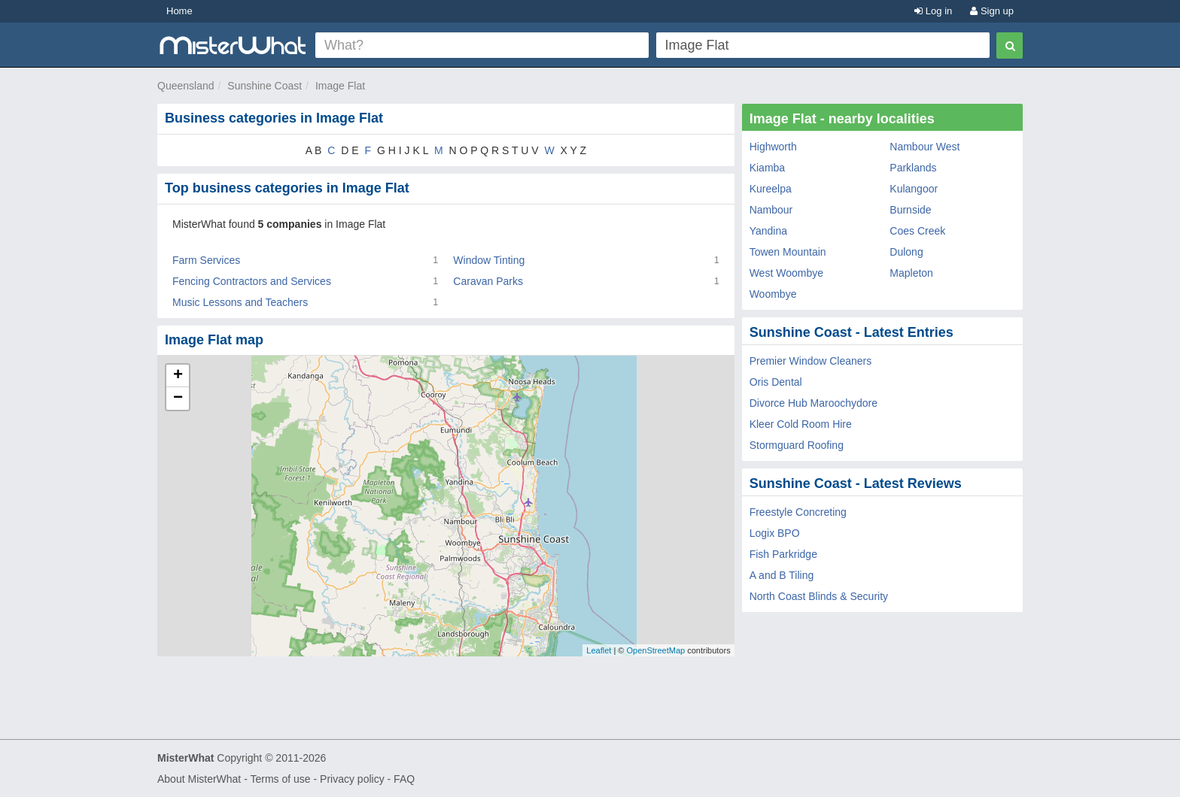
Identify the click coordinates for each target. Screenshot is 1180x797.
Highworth (773, 147)
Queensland (185, 86)
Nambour (771, 210)
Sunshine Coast (264, 86)
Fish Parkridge (783, 554)
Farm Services (206, 260)
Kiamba (767, 168)
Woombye (773, 294)
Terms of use (280, 779)
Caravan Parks (488, 281)
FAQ (404, 779)
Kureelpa (771, 189)
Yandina (768, 231)
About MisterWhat (199, 779)
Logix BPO (775, 533)
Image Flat (340, 86)
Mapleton (911, 273)
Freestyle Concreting (798, 512)
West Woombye (786, 273)
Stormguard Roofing (797, 445)
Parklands (913, 168)
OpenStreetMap (655, 650)
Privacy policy (352, 779)
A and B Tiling (782, 575)
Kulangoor (914, 189)
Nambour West (925, 147)
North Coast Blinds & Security (819, 596)
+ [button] (178, 376)
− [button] (178, 398)
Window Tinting (489, 260)
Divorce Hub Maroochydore (813, 403)
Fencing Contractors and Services (251, 281)
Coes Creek (917, 231)
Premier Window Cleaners (811, 361)
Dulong (906, 252)
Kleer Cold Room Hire (801, 424)
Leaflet (598, 650)
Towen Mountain (788, 252)
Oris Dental (776, 382)
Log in (933, 11)
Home (179, 11)
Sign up (992, 11)
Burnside (910, 210)
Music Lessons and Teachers (240, 302)
